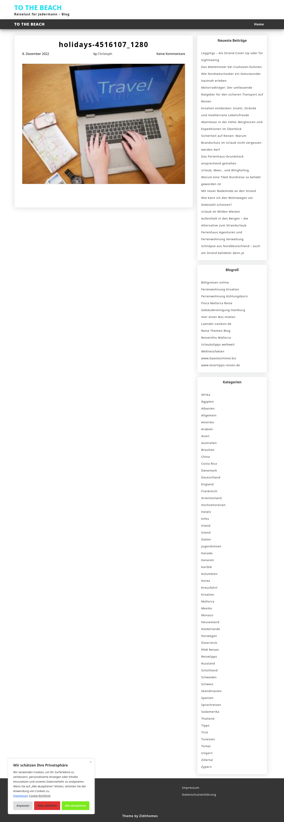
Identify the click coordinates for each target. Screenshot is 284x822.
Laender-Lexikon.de (216, 324)
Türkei (206, 746)
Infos (205, 519)
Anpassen (23, 805)
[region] (51, 786)
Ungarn (207, 753)
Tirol (204, 732)
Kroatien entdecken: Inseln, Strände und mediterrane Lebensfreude (228, 111)
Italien (206, 539)
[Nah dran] (90, 762)
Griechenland (211, 498)
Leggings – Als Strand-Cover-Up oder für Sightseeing (232, 56)
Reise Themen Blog (215, 331)
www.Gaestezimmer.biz (218, 358)
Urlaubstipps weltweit (218, 344)
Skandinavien (211, 691)
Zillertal (207, 760)
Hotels (206, 512)
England (207, 484)
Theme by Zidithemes (140, 816)
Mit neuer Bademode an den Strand (228, 191)
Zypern (206, 767)
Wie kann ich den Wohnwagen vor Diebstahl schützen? (227, 201)
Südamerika (210, 712)
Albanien (208, 408)
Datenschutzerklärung (199, 794)
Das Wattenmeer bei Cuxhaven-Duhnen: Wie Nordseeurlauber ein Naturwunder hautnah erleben (232, 73)
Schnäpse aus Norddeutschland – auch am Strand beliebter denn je (230, 249)
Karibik (206, 567)
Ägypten (207, 401)
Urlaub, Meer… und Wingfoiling (225, 170)
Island (206, 532)
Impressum (190, 788)
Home (259, 24)
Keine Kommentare (171, 54)
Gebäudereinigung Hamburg (223, 310)
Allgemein (209, 415)
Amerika (207, 422)
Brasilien (208, 450)
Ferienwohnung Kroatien (220, 289)
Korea (205, 581)
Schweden (209, 677)
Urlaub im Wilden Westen (220, 211)
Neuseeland (210, 622)
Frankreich (209, 491)
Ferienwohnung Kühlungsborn (224, 296)
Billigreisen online (215, 282)
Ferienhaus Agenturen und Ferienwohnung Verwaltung (222, 235)
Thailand (207, 718)
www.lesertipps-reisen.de (220, 365)
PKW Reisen (210, 649)
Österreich (209, 643)
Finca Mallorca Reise (216, 303)
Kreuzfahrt (209, 587)
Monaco (207, 615)
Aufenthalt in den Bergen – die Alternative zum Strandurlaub (224, 221)
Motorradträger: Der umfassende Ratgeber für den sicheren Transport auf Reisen (232, 94)
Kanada (207, 553)
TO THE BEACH (38, 7)
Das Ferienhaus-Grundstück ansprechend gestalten (222, 159)
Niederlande (210, 629)
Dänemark (209, 470)
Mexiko (206, 608)
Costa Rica (209, 463)
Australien (209, 443)
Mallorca (207, 601)
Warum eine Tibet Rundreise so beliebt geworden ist (231, 180)
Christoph (105, 54)
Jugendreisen (211, 546)
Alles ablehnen (47, 805)
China (205, 457)
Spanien (207, 698)
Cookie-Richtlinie (39, 796)
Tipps (205, 725)
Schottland (209, 670)
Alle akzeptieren (75, 805)
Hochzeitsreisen (213, 505)
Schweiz (207, 684)
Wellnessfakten (212, 351)
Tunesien (208, 739)
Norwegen (209, 636)
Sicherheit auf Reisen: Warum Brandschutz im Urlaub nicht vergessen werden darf (231, 142)
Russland (208, 663)
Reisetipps (209, 656)
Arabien (207, 429)
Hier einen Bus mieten (218, 317)
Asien (205, 436)
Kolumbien (209, 574)
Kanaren (207, 560)
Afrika (205, 395)
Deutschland (210, 477)
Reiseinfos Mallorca (216, 337)
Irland (205, 525)
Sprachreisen (211, 705)
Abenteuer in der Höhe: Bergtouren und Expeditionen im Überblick (232, 125)
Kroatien (207, 594)
